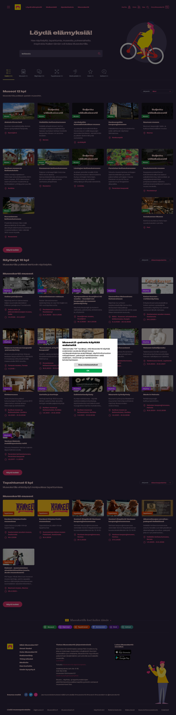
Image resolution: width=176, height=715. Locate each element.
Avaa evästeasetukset (88, 365)
